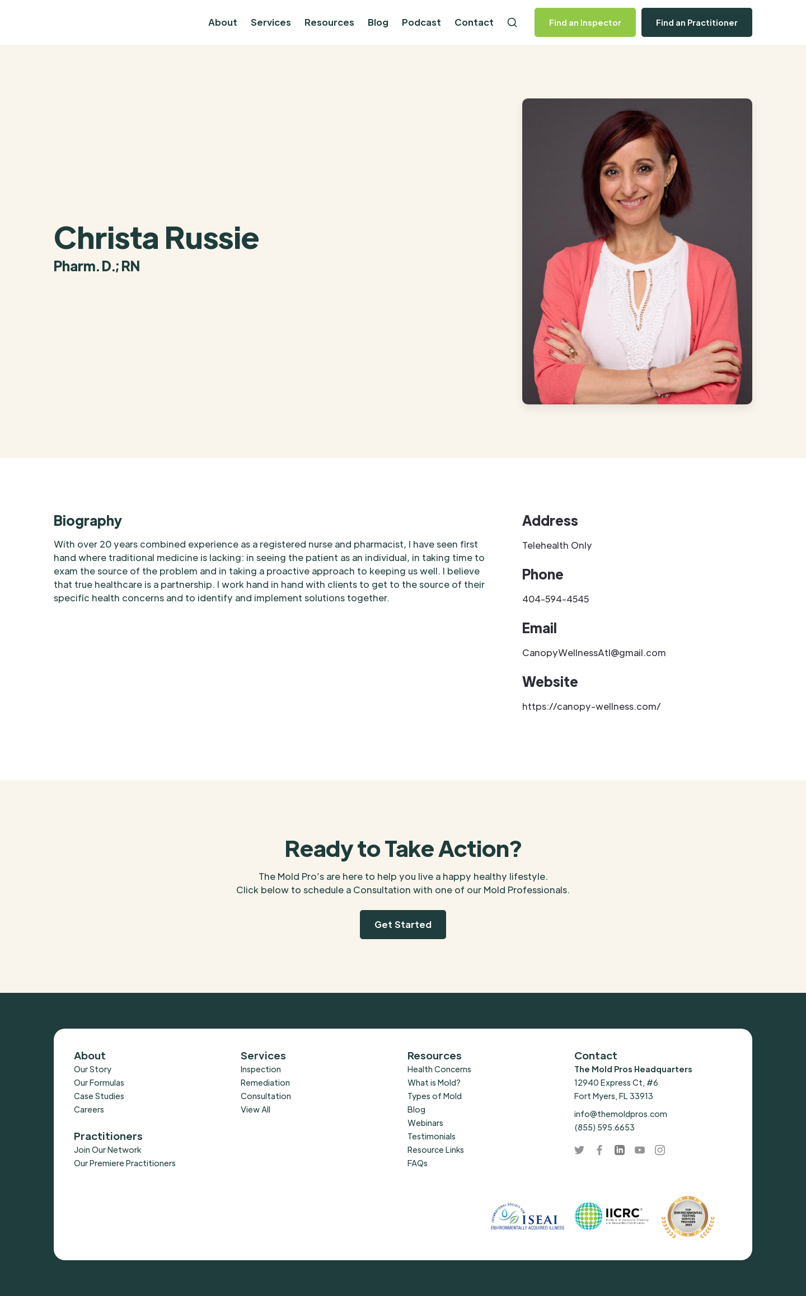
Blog (378, 22)
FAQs (417, 1163)
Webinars (425, 1123)
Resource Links (435, 1149)
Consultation (266, 1096)
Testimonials (431, 1136)
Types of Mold (434, 1096)
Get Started (403, 924)
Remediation (265, 1082)
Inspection (261, 1069)
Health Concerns (439, 1069)
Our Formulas (99, 1082)
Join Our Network (107, 1149)
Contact (474, 22)
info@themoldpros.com (620, 1114)
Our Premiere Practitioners (125, 1163)
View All (255, 1109)
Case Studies (99, 1096)
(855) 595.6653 (604, 1127)
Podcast (421, 22)
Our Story (92, 1069)
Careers (89, 1109)
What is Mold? (434, 1082)
